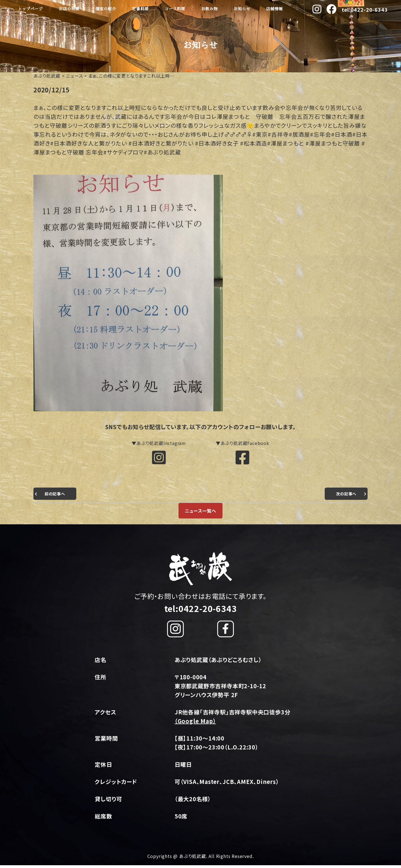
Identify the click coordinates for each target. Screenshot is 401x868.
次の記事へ (344, 496)
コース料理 (175, 9)
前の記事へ (56, 496)
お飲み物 (209, 9)
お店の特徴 (69, 9)
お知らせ (242, 9)
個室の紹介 (106, 9)
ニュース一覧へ (200, 513)
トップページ (30, 9)
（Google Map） (195, 724)
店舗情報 (274, 9)
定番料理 (140, 9)
